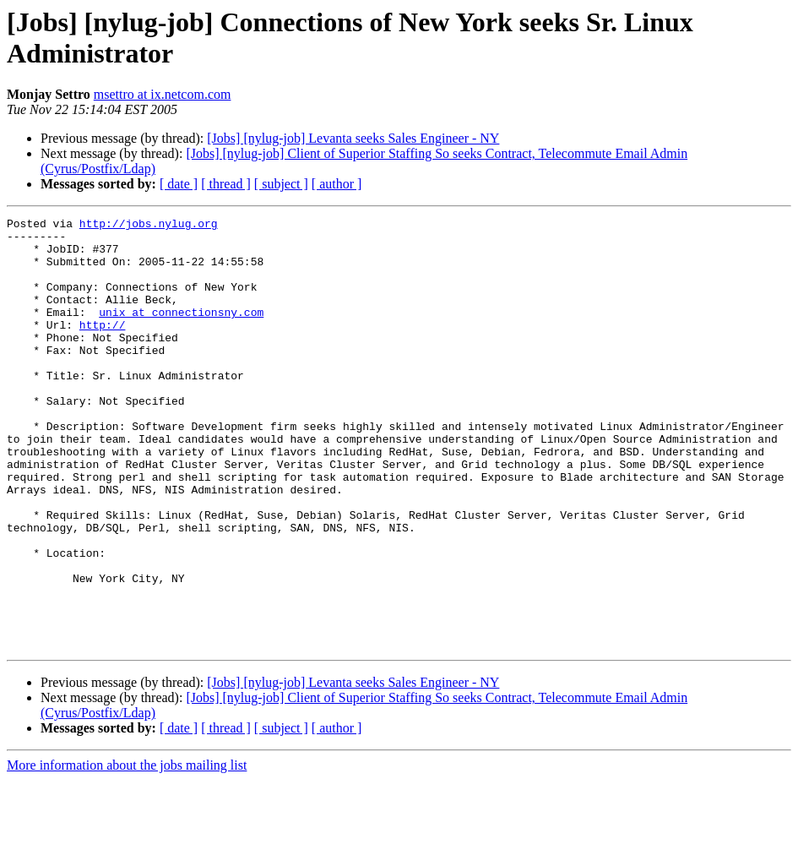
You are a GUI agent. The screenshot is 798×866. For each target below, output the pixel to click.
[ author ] (337, 184)
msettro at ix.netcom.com (162, 94)
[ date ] (179, 184)
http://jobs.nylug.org (148, 225)
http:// (102, 347)
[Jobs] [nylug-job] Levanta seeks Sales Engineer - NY (353, 138)
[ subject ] (281, 184)
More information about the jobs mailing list (127, 851)
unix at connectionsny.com (181, 332)
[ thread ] (226, 184)
